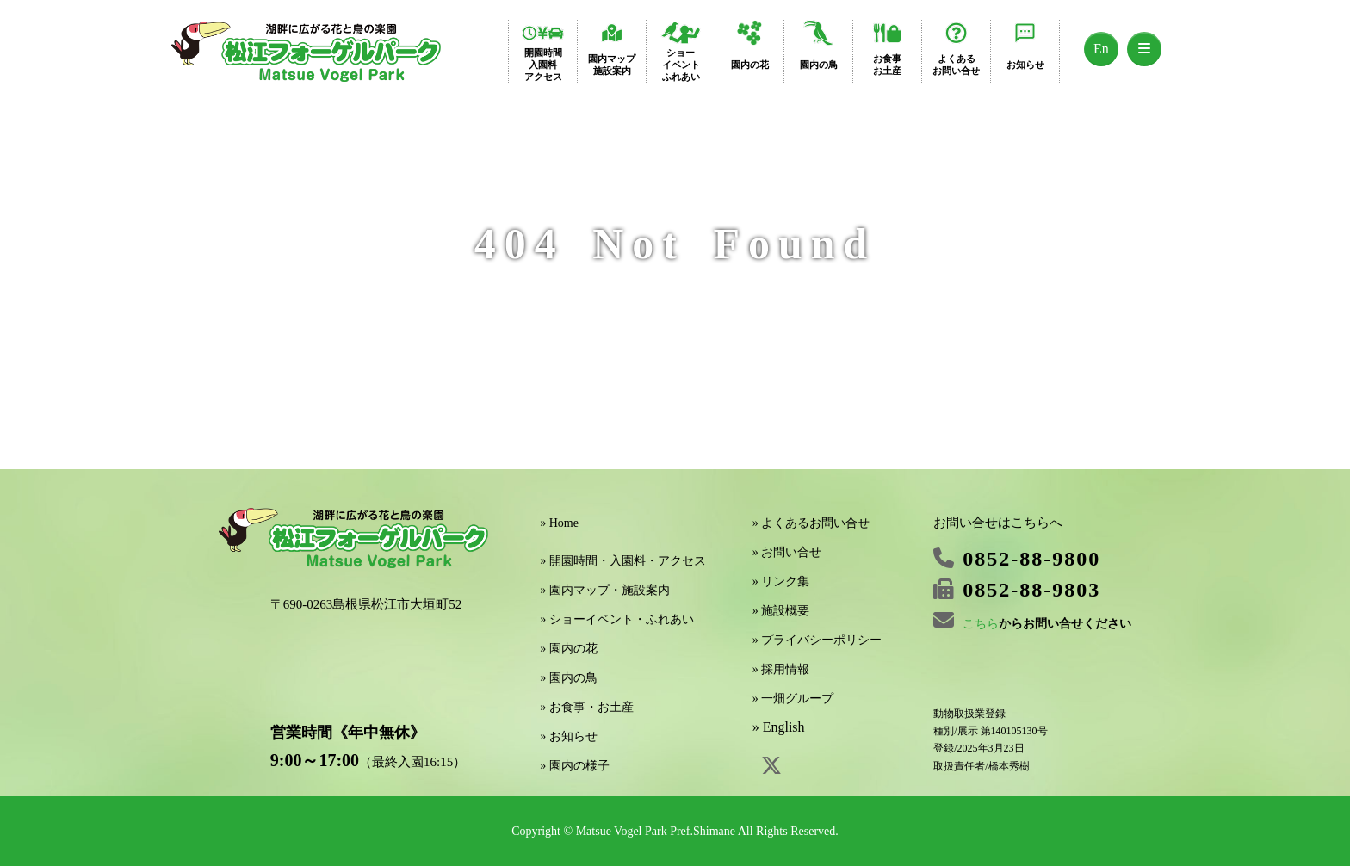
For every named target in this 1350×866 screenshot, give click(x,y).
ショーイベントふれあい (681, 65)
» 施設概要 (781, 610)
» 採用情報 (781, 669)
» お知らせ (569, 736)
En (1101, 48)
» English (778, 727)
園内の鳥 (819, 64)
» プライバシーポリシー (817, 640)
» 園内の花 (569, 648)
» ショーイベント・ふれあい (617, 619)
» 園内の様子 (575, 765)
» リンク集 (781, 581)
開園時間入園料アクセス (543, 65)
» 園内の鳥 (569, 677)
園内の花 (750, 64)
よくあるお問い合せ (956, 64)
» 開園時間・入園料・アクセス (623, 560)
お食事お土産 (887, 64)
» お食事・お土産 (587, 707)
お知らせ (1025, 64)
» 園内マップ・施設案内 (605, 590)
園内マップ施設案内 (611, 64)
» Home (559, 523)
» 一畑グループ (793, 698)
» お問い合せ (787, 552)
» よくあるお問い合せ (811, 523)
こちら (981, 623)
